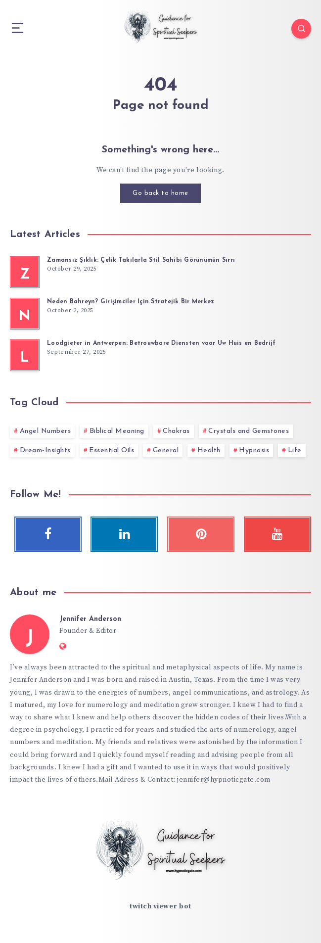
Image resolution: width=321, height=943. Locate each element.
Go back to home (160, 193)
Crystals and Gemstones (248, 431)
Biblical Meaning (117, 431)
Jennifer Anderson (90, 619)
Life (295, 450)
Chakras (176, 431)
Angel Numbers (45, 431)
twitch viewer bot (160, 906)
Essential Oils (111, 450)
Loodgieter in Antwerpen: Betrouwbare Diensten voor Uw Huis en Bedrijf (161, 343)
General (166, 450)
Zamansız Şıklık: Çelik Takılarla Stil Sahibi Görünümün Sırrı (141, 260)
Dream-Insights (45, 450)
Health (209, 450)
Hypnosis (254, 450)
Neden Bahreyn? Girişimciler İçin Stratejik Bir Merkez (130, 302)
